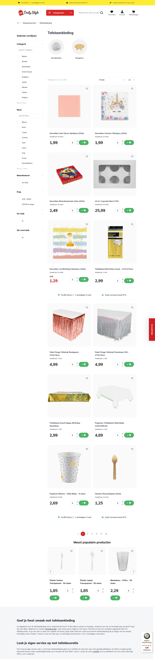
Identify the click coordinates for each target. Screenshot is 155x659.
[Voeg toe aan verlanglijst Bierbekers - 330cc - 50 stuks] (132, 551)
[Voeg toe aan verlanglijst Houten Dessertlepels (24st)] (132, 449)
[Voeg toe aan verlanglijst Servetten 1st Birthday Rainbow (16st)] (87, 224)
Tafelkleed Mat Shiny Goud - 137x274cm (114, 269)
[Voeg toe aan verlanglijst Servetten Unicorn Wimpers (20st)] (132, 88)
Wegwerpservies (29, 23)
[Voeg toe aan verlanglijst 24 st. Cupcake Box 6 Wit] (132, 156)
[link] (78, 534)
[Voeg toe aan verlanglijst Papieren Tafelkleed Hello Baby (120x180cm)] (132, 378)
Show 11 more (22, 168)
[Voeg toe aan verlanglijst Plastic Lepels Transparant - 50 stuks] (102, 551)
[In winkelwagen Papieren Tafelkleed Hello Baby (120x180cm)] (129, 435)
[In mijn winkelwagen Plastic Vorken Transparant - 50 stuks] (54, 597)
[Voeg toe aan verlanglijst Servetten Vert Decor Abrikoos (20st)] (87, 88)
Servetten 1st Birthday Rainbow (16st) (68, 269)
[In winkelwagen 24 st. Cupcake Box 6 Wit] (129, 210)
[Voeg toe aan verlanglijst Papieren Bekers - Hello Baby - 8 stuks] (87, 449)
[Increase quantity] (77, 141)
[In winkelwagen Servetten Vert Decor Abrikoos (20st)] (84, 142)
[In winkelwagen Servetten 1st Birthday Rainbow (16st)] (84, 279)
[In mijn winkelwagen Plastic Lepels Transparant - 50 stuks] (85, 597)
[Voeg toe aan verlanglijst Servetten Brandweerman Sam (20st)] (87, 156)
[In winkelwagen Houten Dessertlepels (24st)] (129, 503)
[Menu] (151, 633)
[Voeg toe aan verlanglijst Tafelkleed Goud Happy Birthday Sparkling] (87, 378)
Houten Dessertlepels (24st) (108, 493)
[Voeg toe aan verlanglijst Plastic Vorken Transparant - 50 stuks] (71, 551)
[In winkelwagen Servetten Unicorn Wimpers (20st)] (129, 142)
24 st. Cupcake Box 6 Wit (106, 201)
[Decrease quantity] (77, 144)
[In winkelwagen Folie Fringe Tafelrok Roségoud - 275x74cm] (84, 364)
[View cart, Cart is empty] (133, 13)
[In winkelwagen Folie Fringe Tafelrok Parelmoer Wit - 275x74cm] (129, 364)
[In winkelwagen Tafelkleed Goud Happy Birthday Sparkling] (84, 435)
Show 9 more (21, 103)
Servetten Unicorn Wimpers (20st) (111, 133)
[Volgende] (106, 534)
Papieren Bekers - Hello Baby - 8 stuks (67, 493)
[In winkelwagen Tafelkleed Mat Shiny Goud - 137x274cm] (129, 280)
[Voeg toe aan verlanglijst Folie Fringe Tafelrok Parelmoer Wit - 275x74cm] (132, 307)
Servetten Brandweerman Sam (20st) (67, 201)
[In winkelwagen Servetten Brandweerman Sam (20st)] (84, 210)
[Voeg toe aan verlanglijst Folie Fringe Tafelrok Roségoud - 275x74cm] (87, 307)
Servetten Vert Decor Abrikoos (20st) (67, 133)
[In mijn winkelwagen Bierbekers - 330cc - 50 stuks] (115, 597)
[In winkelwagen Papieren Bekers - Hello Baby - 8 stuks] (84, 503)
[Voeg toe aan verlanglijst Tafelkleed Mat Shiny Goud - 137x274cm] (132, 224)
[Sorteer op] (112, 80)
